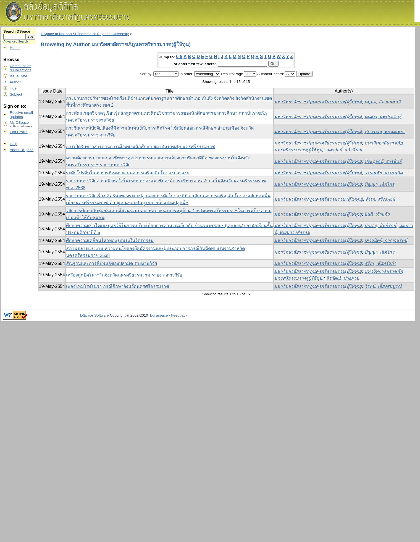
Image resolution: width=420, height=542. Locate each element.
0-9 (179, 56)
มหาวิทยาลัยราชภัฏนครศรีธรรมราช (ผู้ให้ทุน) (318, 199)
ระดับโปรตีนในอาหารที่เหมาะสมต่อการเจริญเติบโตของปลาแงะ (127, 172)
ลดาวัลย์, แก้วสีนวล (344, 150)
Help (13, 144)
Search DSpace (16, 31)
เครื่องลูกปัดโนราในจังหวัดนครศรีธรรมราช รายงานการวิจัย (124, 275)
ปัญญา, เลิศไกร (379, 184)
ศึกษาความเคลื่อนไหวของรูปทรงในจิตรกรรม (110, 240)
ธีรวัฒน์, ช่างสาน (342, 278)
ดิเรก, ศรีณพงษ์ (380, 199)
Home (15, 48)
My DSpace (19, 122)
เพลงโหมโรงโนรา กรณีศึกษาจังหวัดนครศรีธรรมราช (117, 286)
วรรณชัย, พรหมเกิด (383, 172)
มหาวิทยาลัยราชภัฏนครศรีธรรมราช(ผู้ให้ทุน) (318, 101)
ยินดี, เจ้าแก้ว (377, 214)
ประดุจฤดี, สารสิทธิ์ (383, 161)
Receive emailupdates (21, 114)
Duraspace (159, 315)
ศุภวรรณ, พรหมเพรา (384, 131)
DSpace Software (94, 315)
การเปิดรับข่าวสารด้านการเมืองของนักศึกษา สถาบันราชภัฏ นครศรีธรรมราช (140, 146)
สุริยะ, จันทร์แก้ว (380, 263)
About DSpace (21, 150)
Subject (16, 94)
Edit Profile (18, 132)
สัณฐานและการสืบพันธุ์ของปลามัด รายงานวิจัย (111, 263)
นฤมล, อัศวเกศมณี (382, 101)
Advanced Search (15, 41)
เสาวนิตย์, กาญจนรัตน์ (385, 240)
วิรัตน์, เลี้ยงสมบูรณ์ (383, 286)
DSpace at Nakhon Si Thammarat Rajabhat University (85, 34)
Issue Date (18, 76)
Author (15, 82)
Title (13, 88)
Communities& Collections (20, 68)
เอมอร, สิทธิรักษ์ (380, 225)
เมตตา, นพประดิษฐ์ (382, 116)
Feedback (179, 315)
